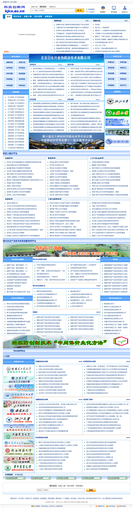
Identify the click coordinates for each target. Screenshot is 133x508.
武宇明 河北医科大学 (57, 165)
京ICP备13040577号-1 (93, 498)
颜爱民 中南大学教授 (99, 165)
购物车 (100, 506)
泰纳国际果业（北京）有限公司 (81, 300)
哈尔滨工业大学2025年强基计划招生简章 (53, 375)
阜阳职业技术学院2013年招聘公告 (50, 466)
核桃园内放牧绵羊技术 (14, 316)
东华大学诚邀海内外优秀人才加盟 (50, 422)
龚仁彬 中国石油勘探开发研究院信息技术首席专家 (109, 212)
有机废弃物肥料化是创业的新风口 (18, 277)
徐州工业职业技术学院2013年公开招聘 (52, 460)
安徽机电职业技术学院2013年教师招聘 (52, 448)
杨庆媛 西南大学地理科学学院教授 (19, 168)
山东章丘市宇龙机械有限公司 (47, 294)
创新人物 (61, 486)
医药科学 (52, 158)
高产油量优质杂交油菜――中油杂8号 (83, 265)
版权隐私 (44, 498)
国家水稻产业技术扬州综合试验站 (48, 323)
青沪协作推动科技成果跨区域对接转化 (84, 109)
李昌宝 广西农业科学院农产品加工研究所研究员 (23, 221)
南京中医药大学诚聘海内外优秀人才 (51, 425)
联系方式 (29, 498)
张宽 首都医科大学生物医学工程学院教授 (64, 186)
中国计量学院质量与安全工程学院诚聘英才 (53, 419)
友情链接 (9, 474)
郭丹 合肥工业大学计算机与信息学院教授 (106, 180)
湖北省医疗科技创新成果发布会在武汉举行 (85, 106)
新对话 (121, 506)
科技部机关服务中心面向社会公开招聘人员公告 (102, 407)
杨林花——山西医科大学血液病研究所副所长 (110, 30)
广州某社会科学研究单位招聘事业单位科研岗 (102, 422)
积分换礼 (74, 498)
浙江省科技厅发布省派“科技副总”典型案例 (70, 42)
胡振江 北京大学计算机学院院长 (103, 236)
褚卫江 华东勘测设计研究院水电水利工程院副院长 (109, 215)
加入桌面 (13, 2)
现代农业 (53, 486)
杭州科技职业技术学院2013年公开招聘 (99, 448)
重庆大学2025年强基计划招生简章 (50, 378)
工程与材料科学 (54, 199)
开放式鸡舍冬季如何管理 (15, 307)
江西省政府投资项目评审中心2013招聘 (99, 431)
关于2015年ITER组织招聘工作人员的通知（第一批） (104, 416)
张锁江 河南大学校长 (14, 186)
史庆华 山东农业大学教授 (15, 233)
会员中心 (52, 506)
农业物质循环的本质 (78, 115)
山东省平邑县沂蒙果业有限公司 (81, 294)
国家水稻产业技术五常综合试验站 (82, 317)
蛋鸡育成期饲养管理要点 (15, 318)
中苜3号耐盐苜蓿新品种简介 (46, 265)
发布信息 (45, 506)
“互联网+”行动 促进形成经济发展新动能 (108, 33)
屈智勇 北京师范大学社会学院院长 (104, 171)
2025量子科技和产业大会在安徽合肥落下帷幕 (48, 86)
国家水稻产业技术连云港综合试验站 (49, 320)
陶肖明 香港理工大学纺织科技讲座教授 (63, 236)
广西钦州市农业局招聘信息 (95, 390)
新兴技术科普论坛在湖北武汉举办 (44, 92)
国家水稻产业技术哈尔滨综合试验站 (49, 329)
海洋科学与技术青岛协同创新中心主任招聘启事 (102, 387)
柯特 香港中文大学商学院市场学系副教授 (106, 168)
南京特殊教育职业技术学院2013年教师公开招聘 (55, 451)
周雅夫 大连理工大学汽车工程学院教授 (63, 212)
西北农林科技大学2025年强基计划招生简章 (54, 384)
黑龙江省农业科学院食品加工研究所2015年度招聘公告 (105, 378)
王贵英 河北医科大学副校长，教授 (61, 171)
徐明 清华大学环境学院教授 (59, 218)
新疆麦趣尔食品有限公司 (112, 330)
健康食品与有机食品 (14, 286)
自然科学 (9, 158)
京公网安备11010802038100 (112, 498)
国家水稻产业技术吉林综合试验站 (82, 323)
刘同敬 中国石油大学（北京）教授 (61, 224)
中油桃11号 (41, 268)
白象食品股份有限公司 (112, 333)
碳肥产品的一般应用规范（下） (18, 265)
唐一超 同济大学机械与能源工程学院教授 (64, 206)
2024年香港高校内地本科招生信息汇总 (52, 407)
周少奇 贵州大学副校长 (58, 215)
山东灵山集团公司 (76, 306)
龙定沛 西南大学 (12, 203)
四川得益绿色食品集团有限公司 (115, 313)
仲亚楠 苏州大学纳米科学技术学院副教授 (106, 203)
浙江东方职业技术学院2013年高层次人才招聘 (102, 463)
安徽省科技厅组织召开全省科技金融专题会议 (48, 74)
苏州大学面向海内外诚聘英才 (49, 428)
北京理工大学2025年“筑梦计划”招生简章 (52, 393)
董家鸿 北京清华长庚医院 (58, 177)
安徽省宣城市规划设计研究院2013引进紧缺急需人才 (104, 384)
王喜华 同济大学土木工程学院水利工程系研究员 (108, 218)
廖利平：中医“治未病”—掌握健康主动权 (109, 36)
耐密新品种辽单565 (77, 277)
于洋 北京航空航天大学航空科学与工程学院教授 (108, 233)
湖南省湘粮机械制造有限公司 (47, 300)
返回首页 (59, 506)
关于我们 (21, 498)
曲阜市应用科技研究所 (44, 291)
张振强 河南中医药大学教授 (59, 192)
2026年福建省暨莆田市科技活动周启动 (69, 51)
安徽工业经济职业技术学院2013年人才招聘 (54, 454)
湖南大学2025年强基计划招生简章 (50, 381)
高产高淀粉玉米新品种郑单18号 (81, 271)
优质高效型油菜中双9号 (78, 268)
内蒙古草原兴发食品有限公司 (114, 321)
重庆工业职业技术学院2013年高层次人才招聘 (54, 442)
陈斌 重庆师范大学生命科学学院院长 (19, 227)
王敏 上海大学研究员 (99, 206)
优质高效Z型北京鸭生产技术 (16, 327)
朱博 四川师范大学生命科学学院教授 (19, 189)
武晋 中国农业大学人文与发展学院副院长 (106, 174)
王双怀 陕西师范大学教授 (100, 162)
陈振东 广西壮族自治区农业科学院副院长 (21, 215)
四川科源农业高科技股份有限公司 (48, 306)
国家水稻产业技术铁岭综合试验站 (82, 326)
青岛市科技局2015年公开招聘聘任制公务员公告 (102, 419)
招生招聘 (70, 486)
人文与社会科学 (97, 158)
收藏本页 (6, 2)
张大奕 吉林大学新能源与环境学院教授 (105, 224)
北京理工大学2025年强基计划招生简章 (52, 390)
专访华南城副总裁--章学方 (104, 42)
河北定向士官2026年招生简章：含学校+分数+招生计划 (58, 404)
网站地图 (51, 498)
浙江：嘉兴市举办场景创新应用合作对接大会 (86, 74)
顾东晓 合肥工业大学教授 (100, 183)
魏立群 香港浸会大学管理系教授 (103, 189)
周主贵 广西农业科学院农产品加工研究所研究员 (23, 224)
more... (60, 65)
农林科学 (9, 199)
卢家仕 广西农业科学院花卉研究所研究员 (21, 218)
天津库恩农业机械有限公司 (46, 303)
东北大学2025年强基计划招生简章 (50, 387)
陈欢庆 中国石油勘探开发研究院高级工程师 (65, 221)
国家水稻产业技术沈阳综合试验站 (82, 329)
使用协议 (36, 498)
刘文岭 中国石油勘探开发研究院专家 (19, 171)
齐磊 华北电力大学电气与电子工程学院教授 (65, 203)
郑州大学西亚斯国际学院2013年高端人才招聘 (54, 413)
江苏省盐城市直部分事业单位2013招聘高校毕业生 (103, 425)
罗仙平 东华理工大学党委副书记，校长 (63, 227)
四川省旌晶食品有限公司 (112, 316)
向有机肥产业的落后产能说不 (17, 283)
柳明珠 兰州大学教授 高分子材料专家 (62, 233)
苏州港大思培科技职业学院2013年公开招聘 (54, 457)
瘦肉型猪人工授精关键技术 (16, 324)
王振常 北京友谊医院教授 (58, 174)
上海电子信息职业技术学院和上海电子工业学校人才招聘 (58, 445)
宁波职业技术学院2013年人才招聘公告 (99, 457)
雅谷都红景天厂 (75, 291)
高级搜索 (91, 9)
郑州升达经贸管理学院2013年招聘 (98, 454)
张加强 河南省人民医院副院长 (60, 180)
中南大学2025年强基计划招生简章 (50, 369)
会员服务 (37, 506)
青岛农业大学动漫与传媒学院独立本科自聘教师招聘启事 (58, 416)
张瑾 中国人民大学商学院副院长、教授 (105, 192)
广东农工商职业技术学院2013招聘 (50, 469)
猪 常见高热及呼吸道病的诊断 (17, 313)
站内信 (111, 506)
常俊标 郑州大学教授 (14, 183)
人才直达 (91, 12)
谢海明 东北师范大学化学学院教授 (19, 192)
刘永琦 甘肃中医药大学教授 (59, 195)
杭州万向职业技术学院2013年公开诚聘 (99, 445)
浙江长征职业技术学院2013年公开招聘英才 (101, 451)
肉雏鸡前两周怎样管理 (14, 310)
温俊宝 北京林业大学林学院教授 (18, 212)
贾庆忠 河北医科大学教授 (58, 168)
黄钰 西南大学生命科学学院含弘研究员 (20, 174)
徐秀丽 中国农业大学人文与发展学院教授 (106, 177)
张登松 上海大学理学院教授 (16, 195)
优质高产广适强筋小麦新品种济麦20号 (83, 280)
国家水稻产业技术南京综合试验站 (48, 317)
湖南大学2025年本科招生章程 (49, 366)
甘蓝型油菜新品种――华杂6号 (47, 277)
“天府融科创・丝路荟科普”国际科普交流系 (70, 33)
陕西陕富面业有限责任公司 (113, 318)
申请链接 (19, 474)
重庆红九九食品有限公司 (112, 307)
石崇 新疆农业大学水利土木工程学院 (104, 209)
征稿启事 (10, 289)
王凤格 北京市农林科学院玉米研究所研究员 (22, 209)
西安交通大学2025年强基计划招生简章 (52, 372)
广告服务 (66, 498)
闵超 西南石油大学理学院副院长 (18, 165)
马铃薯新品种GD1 (43, 274)
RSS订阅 (81, 498)
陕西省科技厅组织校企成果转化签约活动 (70, 36)
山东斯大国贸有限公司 (78, 303)
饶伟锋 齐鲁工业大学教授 (58, 209)
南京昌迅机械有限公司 (44, 297)
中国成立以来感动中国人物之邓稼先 (107, 51)
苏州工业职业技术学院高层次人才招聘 (99, 460)
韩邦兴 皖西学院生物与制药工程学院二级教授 (65, 230)
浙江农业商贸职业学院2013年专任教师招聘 (101, 442)
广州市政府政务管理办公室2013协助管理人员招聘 (103, 428)
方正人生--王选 (100, 45)
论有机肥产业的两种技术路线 (17, 280)
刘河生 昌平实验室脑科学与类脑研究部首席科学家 (24, 162)
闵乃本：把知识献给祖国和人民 (106, 48)
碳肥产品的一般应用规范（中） (18, 268)
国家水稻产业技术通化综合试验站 (82, 320)
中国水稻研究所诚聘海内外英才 (97, 393)
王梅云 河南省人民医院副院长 (60, 183)
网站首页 (14, 498)
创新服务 (79, 486)
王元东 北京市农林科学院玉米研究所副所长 (22, 206)
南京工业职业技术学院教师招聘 (97, 469)
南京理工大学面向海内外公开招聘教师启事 (53, 431)
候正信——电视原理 (102, 27)
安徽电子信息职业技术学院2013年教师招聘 (101, 466)
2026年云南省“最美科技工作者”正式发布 (70, 30)
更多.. (88, 21)
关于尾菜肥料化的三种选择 (16, 274)
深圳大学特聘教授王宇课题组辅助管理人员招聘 (55, 410)
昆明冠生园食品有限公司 (112, 310)
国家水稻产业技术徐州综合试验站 (48, 326)
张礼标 (97, 24)
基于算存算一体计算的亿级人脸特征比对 (85, 103)
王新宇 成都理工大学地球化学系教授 (19, 177)
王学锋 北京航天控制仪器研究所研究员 (105, 221)
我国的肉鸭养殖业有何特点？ (17, 333)
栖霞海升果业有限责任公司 (79, 297)
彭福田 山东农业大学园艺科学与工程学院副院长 (23, 236)
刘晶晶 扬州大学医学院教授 (59, 162)
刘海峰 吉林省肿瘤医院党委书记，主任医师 (65, 189)
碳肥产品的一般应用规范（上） (18, 271)
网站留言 (59, 498)
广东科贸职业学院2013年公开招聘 (50, 463)
